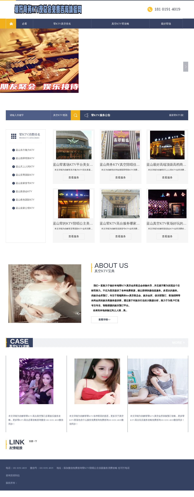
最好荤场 (166, 23)
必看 (24, 23)
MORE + (178, 342)
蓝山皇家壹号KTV (25, 183)
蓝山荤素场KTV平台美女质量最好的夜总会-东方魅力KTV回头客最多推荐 (74, 164)
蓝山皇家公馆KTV (25, 208)
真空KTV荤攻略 (120, 23)
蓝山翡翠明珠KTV (25, 158)
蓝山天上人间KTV (25, 166)
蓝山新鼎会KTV (24, 191)
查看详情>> (104, 319)
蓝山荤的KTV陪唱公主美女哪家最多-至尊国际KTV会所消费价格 (74, 223)
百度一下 (33, 441)
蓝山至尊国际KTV (25, 175)
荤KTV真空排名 (62, 23)
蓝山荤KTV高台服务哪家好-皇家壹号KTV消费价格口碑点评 (120, 223)
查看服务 (73, 177)
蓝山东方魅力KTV (25, 150)
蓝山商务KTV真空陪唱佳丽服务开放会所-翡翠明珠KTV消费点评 (120, 164)
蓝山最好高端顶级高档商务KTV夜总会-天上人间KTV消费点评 (167, 164)
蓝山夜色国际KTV (25, 200)
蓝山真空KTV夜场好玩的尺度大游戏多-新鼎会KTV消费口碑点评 (167, 223)
